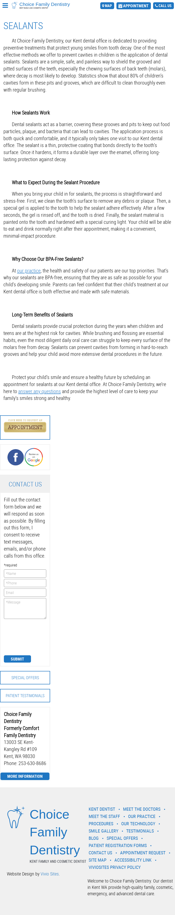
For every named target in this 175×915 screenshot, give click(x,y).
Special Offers (25, 677)
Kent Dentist (102, 809)
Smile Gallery (103, 831)
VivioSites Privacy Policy (115, 867)
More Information (25, 776)
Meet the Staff (104, 816)
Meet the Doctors (141, 809)
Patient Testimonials (25, 695)
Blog (94, 838)
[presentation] (22, 636)
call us (165, 5)
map (108, 5)
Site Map (97, 860)
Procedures (101, 823)
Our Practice (141, 816)
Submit (17, 659)
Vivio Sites (50, 874)
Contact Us (100, 853)
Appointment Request (142, 853)
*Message (25, 608)
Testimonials (140, 831)
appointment (136, 5)
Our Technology (138, 823)
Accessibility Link (133, 860)
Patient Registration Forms (118, 845)
